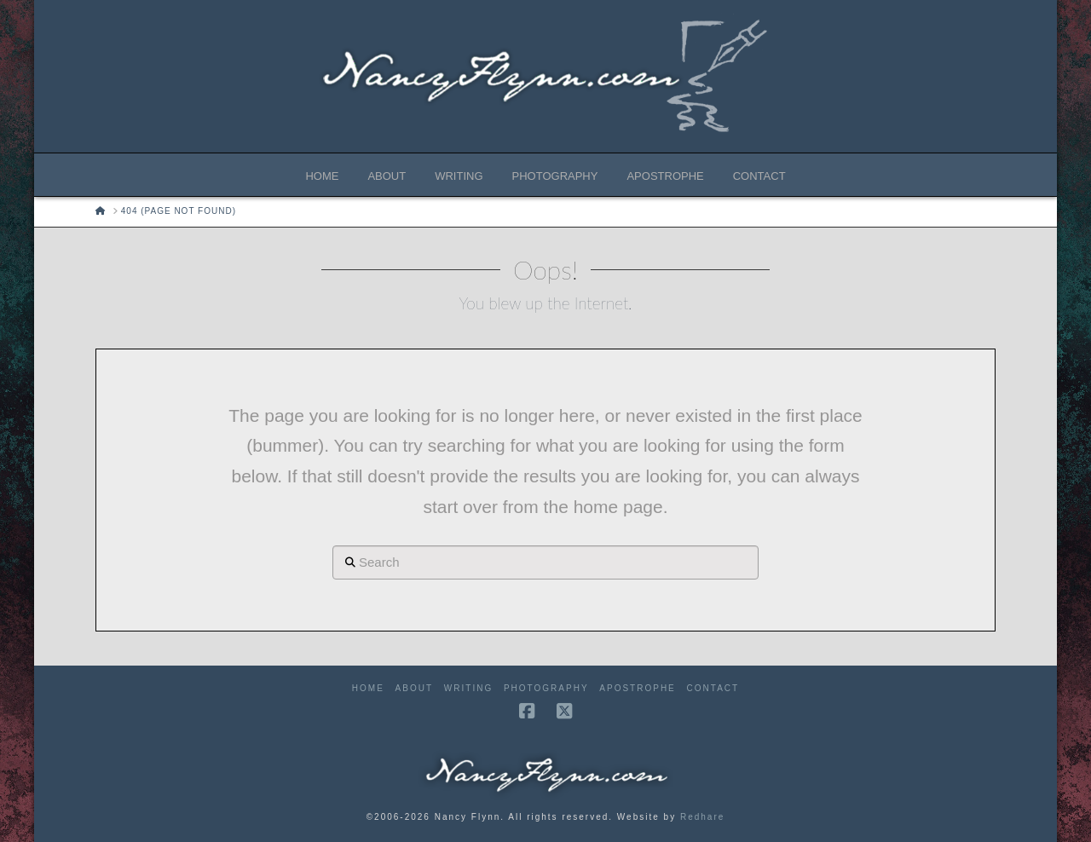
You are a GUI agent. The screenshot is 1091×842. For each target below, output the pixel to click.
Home (368, 688)
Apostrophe (637, 688)
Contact (713, 688)
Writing (468, 688)
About (414, 688)
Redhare (702, 817)
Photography (546, 688)
